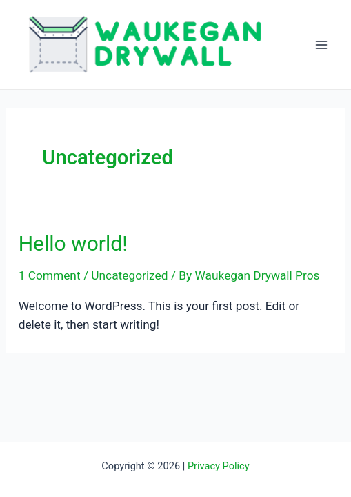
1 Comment (50, 275)
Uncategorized (129, 275)
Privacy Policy (219, 466)
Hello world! (73, 243)
